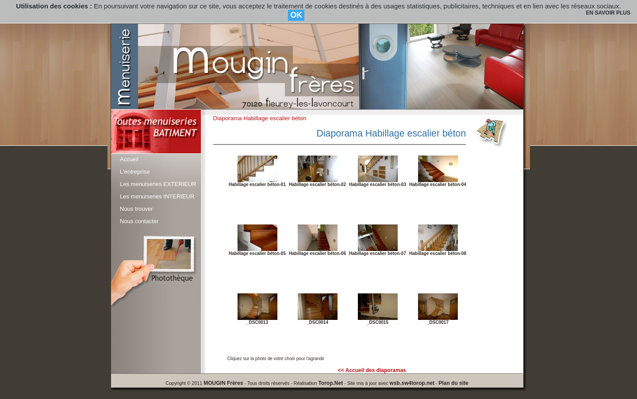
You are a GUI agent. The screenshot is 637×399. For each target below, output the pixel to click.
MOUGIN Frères (223, 383)
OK (296, 15)
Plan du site (453, 383)
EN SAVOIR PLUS (608, 13)
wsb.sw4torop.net (412, 383)
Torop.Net (330, 383)
